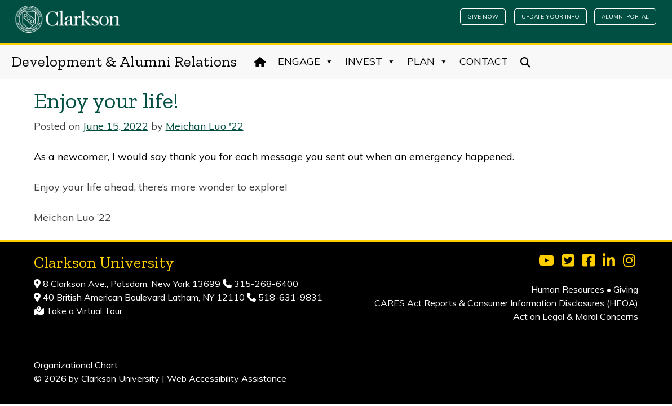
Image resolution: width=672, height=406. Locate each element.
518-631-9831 (289, 297)
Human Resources (567, 289)
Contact (483, 61)
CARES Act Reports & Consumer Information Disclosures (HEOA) (506, 302)
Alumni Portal (625, 16)
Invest (370, 61)
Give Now (482, 16)
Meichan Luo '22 (205, 126)
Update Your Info (550, 16)
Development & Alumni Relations (124, 61)
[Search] (526, 61)
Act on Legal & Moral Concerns (575, 316)
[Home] (260, 61)
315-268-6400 (265, 283)
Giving (625, 289)
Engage (306, 61)
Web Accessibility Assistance (226, 378)
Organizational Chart (76, 364)
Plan (427, 61)
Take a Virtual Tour (84, 310)
